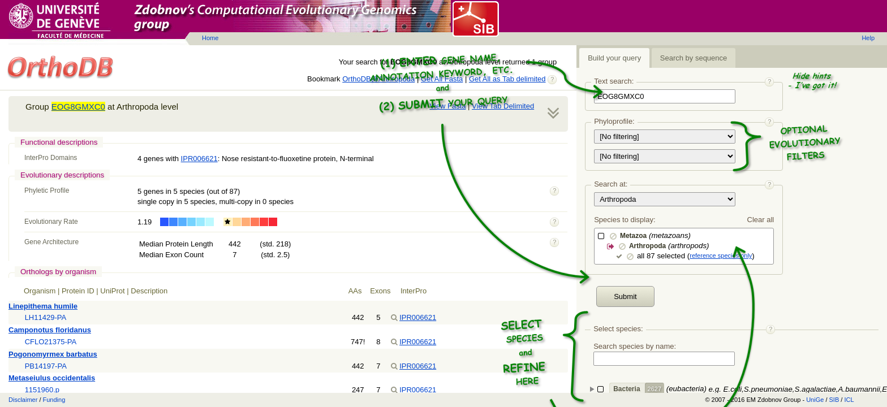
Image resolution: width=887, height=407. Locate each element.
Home (210, 37)
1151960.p (42, 390)
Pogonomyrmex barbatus (52, 354)
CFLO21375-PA (51, 341)
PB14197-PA (46, 366)
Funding (54, 399)
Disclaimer (22, 399)
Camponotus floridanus (49, 330)
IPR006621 (199, 158)
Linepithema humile (42, 306)
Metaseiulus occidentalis (51, 378)
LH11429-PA (45, 317)
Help (868, 37)
